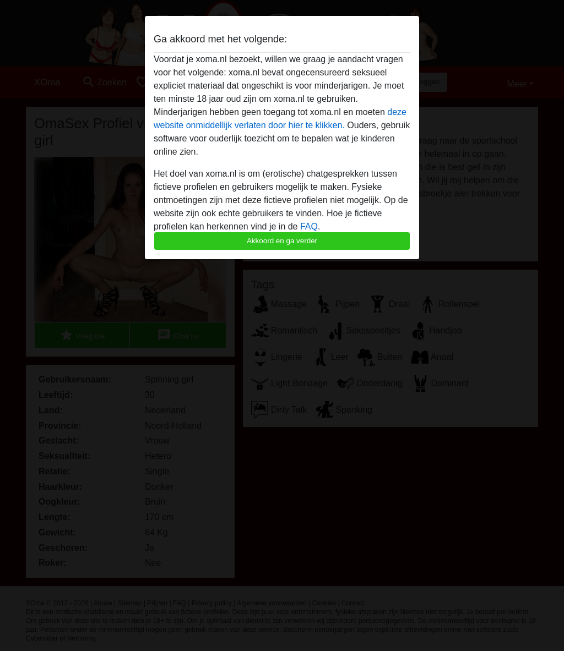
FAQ (309, 226)
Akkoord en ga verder (282, 241)
